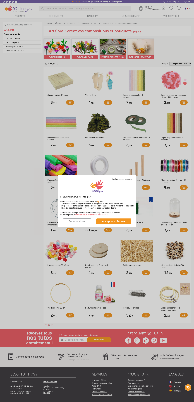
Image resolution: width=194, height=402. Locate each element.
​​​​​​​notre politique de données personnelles (91, 215)
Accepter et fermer (113, 221)
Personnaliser (77, 221)
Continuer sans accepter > (123, 179)
